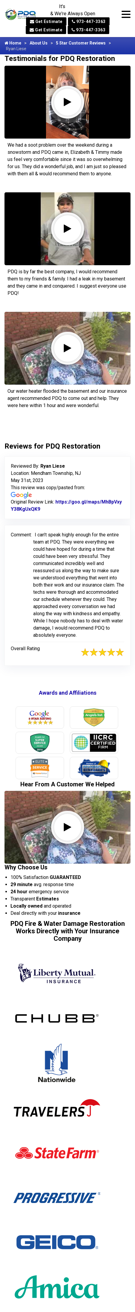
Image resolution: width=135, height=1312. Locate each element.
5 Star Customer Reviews (81, 43)
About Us (39, 43)
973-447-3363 (89, 21)
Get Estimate (46, 21)
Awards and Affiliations (67, 693)
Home (12, 43)
